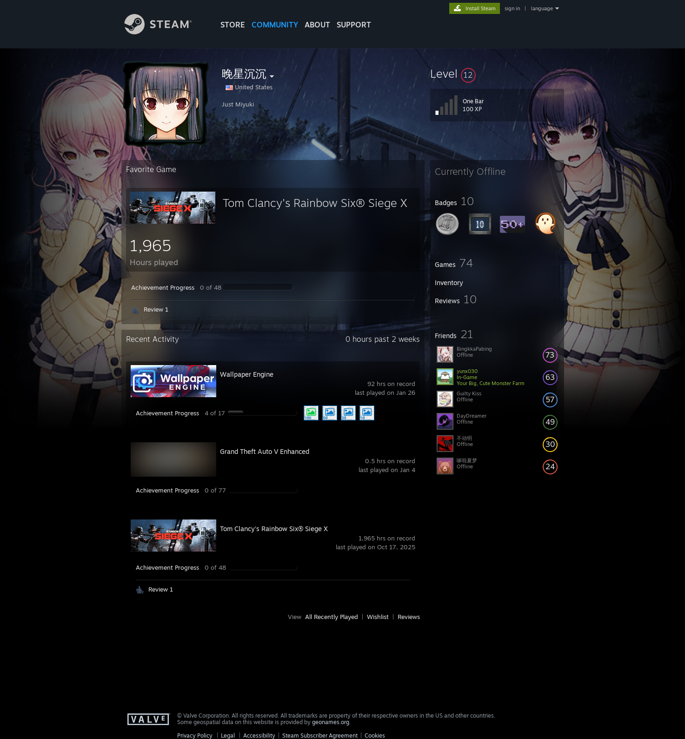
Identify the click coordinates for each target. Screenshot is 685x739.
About (317, 24)
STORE (232, 24)
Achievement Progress (162, 287)
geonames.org (330, 722)
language (542, 8)
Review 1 (156, 309)
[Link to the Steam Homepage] (165, 32)
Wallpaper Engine (246, 374)
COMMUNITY (275, 24)
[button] (497, 73)
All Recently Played (331, 616)
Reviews (409, 616)
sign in (512, 8)
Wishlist (378, 616)
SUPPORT (354, 24)
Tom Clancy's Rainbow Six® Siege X (315, 203)
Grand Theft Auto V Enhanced (264, 451)
